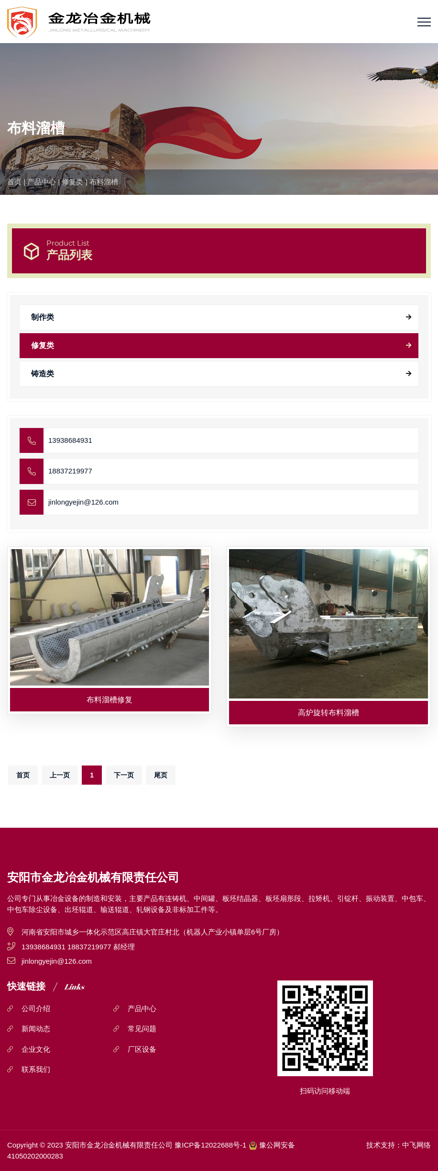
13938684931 (70, 440)
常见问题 (142, 1029)
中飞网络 (416, 1145)
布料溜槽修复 (109, 700)
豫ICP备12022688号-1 (210, 1145)
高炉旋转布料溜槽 (328, 713)
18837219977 (70, 471)
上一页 (60, 775)
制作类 (42, 317)
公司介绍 (36, 1008)
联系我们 (36, 1069)
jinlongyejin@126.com (83, 502)
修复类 (72, 182)
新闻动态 (36, 1029)
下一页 (124, 775)
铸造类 (42, 374)
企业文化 (36, 1049)
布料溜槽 (103, 182)
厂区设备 (142, 1049)
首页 (14, 182)
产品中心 (41, 182)
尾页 (160, 775)
